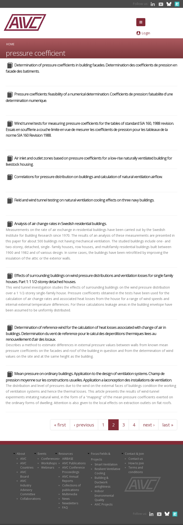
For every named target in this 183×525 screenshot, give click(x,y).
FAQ (65, 507)
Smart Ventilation (106, 464)
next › (148, 425)
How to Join (136, 463)
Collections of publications (71, 487)
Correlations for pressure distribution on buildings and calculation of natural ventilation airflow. (88, 176)
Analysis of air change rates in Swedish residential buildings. (60, 223)
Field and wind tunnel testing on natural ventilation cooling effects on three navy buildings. (84, 200)
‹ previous (84, 425)
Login (146, 33)
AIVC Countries (26, 465)
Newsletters (70, 503)
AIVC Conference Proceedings (73, 469)
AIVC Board (24, 474)
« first (60, 425)
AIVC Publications (74, 463)
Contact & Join (134, 454)
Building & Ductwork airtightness (102, 482)
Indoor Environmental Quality (104, 495)
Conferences (49, 459)
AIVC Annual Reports (70, 479)
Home (10, 44)
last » (167, 425)
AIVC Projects (103, 504)
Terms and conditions (135, 469)
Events (42, 454)
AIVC (23, 459)
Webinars (47, 467)
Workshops (49, 463)
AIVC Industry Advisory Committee (27, 487)
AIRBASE (67, 459)
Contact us (135, 459)
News (66, 499)
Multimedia (69, 494)
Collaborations (30, 499)
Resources (66, 454)
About (21, 454)
